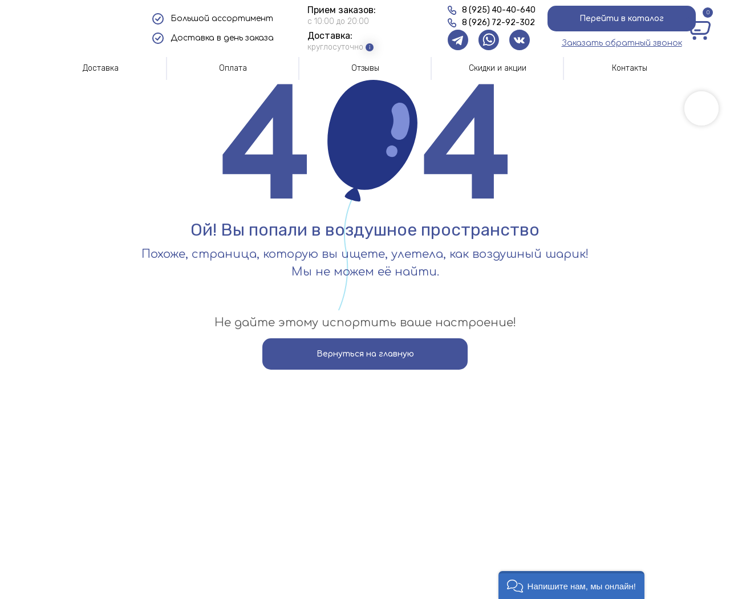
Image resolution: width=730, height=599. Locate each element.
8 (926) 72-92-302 (498, 22)
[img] (81, 28)
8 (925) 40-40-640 (499, 10)
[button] (622, 43)
